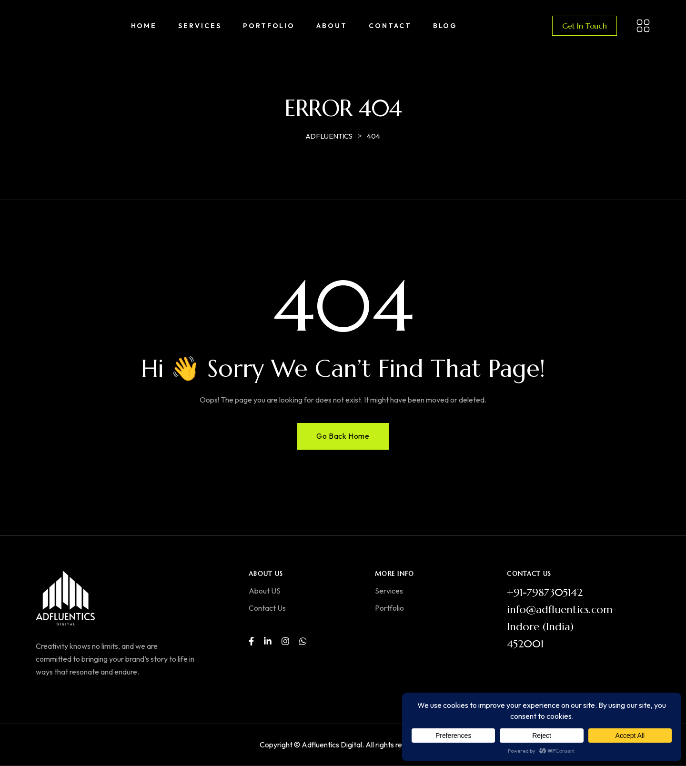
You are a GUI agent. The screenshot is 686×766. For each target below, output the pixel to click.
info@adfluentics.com (560, 609)
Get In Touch (584, 25)
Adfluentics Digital (332, 744)
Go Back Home (342, 436)
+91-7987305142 (545, 592)
